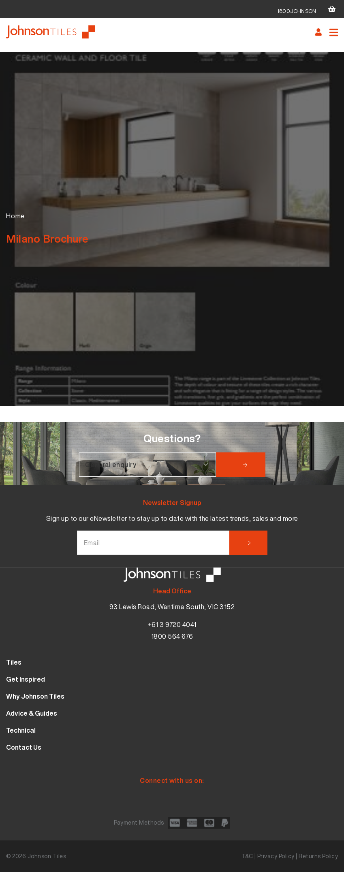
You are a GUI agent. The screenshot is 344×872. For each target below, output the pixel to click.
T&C (247, 856)
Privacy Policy (276, 856)
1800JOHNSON (296, 11)
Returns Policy (318, 856)
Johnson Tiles (47, 856)
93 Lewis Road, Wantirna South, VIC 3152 (172, 607)
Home (15, 216)
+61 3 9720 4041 (172, 624)
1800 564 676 (172, 636)
